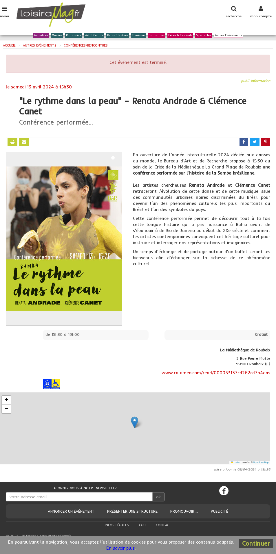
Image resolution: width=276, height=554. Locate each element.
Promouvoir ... (184, 511)
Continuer (256, 543)
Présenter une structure (132, 511)
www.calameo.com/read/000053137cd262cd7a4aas (216, 372)
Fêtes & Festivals (180, 35)
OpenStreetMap (260, 462)
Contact (163, 525)
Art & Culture (94, 35)
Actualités (41, 35)
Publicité (219, 511)
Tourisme (138, 35)
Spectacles (203, 35)
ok (158, 496)
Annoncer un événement (71, 511)
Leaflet (235, 462)
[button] (134, 422)
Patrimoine (73, 35)
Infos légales (117, 525)
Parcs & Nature (117, 35)
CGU (142, 525)
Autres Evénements (228, 35)
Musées (57, 35)
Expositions (156, 35)
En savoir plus (120, 548)
